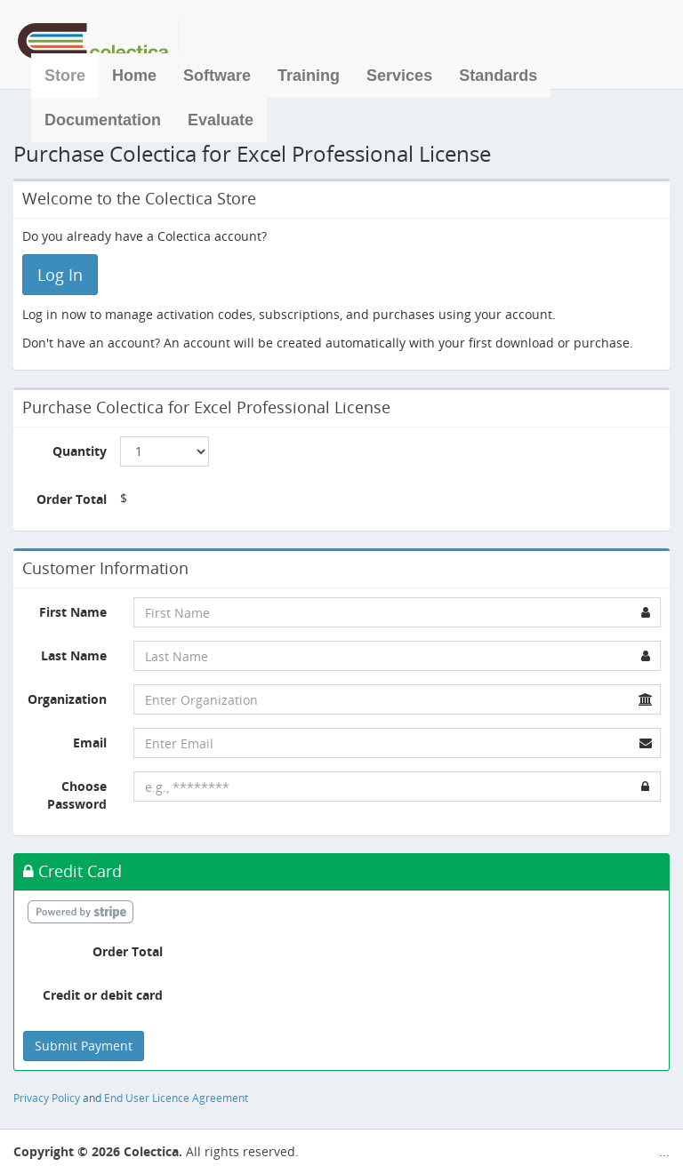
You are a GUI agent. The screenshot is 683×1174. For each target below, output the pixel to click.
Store (64, 75)
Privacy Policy (46, 1097)
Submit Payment (84, 1045)
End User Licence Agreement (176, 1097)
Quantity (79, 451)
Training (308, 75)
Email (90, 742)
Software (217, 75)
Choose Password (77, 795)
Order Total (71, 499)
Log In (60, 274)
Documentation (102, 120)
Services (399, 75)
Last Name (74, 655)
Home (134, 75)
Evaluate (220, 120)
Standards (498, 75)
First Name (73, 611)
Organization (67, 699)
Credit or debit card (103, 994)
